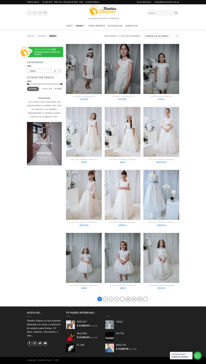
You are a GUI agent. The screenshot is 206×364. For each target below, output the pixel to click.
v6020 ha (161, 225)
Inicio (69, 26)
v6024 (84, 162)
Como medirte (96, 26)
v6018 (122, 288)
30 (139, 299)
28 (128, 299)
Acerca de (132, 25)
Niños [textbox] (43, 71)
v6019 (84, 288)
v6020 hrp (84, 225)
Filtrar (33, 89)
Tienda (81, 25)
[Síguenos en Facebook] (29, 13)
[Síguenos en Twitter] (40, 13)
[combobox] (44, 71)
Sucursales (115, 26)
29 (134, 299)
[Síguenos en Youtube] (45, 13)
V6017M (161, 288)
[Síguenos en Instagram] (34, 13)
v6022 (122, 162)
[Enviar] (176, 13)
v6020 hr (122, 225)
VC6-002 (122, 99)
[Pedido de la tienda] (161, 36)
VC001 (161, 99)
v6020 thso (161, 162)
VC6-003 (84, 99)
